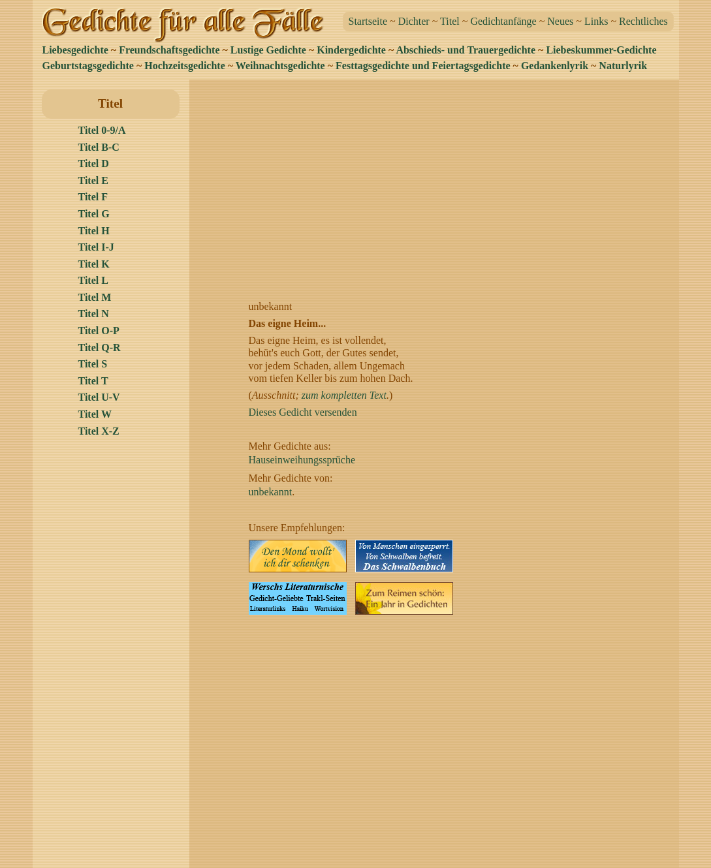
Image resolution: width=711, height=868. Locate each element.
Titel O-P (98, 330)
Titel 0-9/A (102, 130)
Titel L (93, 280)
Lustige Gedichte (268, 49)
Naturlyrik (623, 65)
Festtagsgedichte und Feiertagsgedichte (423, 65)
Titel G (94, 213)
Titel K (94, 264)
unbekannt (270, 491)
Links (596, 21)
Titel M (95, 297)
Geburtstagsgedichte (88, 65)
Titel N (93, 313)
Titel (450, 21)
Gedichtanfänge (503, 21)
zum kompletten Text (344, 395)
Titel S (93, 363)
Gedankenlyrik (554, 65)
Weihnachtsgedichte (280, 65)
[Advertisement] (438, 180)
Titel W (95, 414)
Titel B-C (98, 147)
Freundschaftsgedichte (169, 49)
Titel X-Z (98, 431)
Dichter (414, 21)
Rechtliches (643, 21)
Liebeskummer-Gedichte (601, 49)
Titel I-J (96, 247)
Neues (560, 21)
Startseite (368, 21)
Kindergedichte (351, 49)
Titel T (93, 380)
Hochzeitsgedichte (184, 65)
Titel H (94, 230)
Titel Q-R (99, 347)
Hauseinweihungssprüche (302, 459)
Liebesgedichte (75, 49)
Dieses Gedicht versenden (303, 412)
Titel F (93, 196)
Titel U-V (99, 397)
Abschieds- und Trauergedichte (465, 49)
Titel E (93, 180)
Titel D (93, 163)
